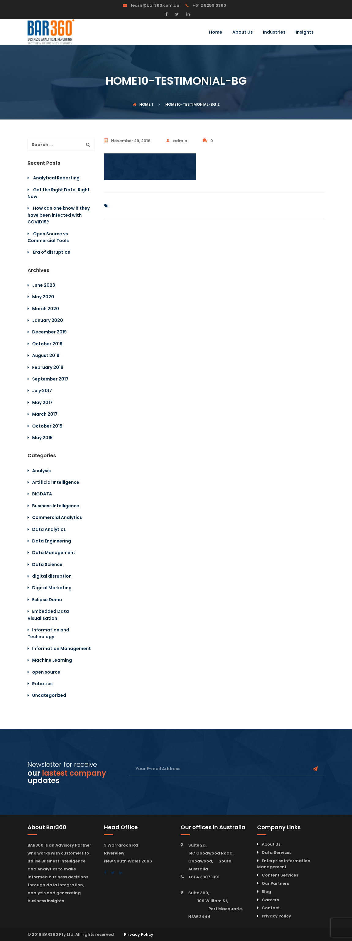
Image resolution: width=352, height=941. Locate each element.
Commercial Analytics (57, 517)
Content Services (280, 875)
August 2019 (45, 355)
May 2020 (43, 297)
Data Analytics (49, 529)
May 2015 (42, 438)
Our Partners (275, 883)
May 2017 (42, 402)
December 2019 (49, 332)
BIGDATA (42, 494)
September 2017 (50, 379)
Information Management (61, 648)
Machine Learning (52, 660)
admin (176, 141)
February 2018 (47, 367)
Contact (271, 908)
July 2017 (42, 391)
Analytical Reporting (56, 178)
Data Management (53, 553)
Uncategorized (49, 695)
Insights (305, 32)
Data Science (47, 564)
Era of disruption (51, 252)
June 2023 (43, 285)
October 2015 (47, 426)
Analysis (41, 471)
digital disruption (52, 576)
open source (46, 672)
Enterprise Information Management (283, 864)
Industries (274, 32)
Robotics (42, 684)
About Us (242, 32)
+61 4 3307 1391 (203, 877)
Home (215, 32)
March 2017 (45, 414)
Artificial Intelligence (55, 482)
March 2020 (45, 309)
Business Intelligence (55, 506)
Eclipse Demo (47, 600)
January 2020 (47, 320)
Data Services (276, 852)
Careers (270, 900)
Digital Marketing (52, 588)
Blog (266, 892)
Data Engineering (51, 541)
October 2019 (47, 344)
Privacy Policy (276, 916)
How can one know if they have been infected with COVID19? (59, 215)
